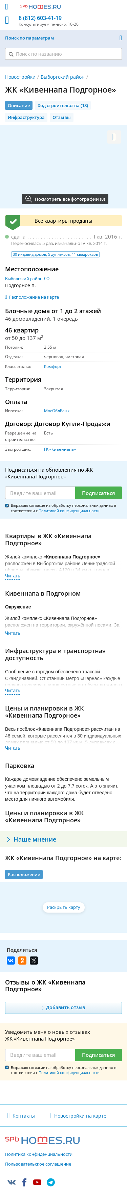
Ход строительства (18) (63, 105)
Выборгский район (63, 77)
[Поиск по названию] (63, 54)
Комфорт (53, 366)
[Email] (40, 493)
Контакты (24, 1116)
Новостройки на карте (80, 1116)
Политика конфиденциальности (38, 1154)
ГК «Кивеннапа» (60, 449)
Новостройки (20, 77)
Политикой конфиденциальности (69, 510)
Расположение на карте (34, 297)
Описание (19, 105)
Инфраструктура (26, 117)
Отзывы (61, 117)
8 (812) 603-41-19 (40, 18)
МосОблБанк (56, 411)
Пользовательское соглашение (38, 1164)
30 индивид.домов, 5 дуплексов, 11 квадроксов (55, 254)
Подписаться (98, 493)
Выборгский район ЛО (27, 278)
